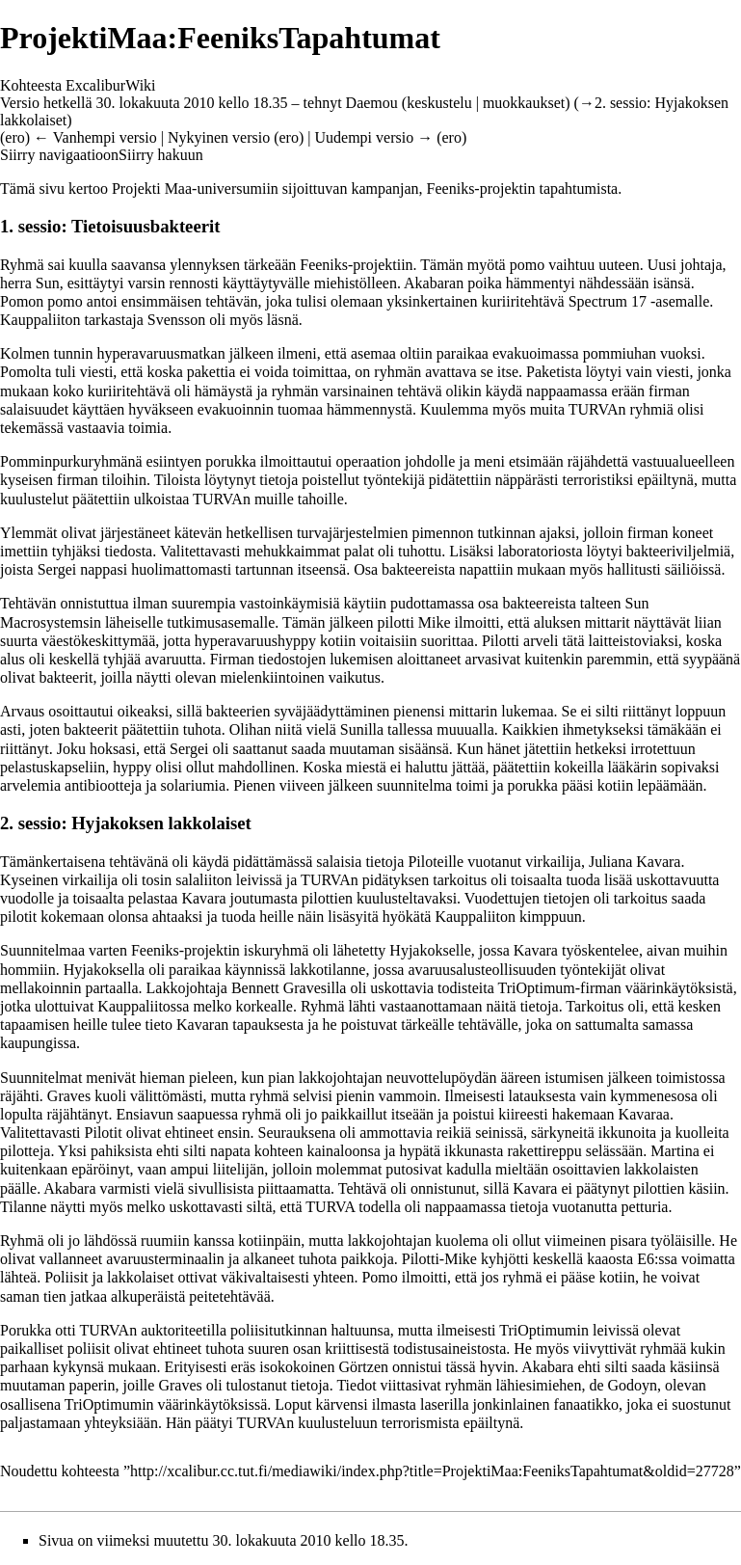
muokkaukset (524, 102)
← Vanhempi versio (95, 137)
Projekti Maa (152, 188)
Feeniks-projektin (481, 188)
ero (14, 137)
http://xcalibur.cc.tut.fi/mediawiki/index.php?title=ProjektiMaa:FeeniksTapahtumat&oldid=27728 (432, 1471)
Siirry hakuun (161, 155)
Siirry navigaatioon (59, 155)
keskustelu (439, 102)
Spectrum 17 (608, 301)
